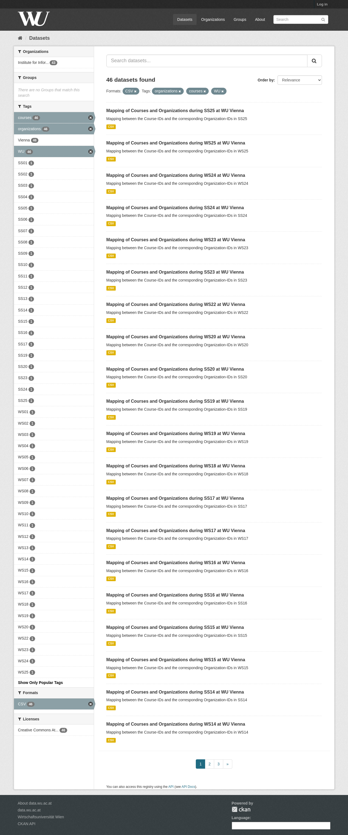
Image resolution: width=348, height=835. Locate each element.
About (260, 19)
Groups (240, 19)
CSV (111, 126)
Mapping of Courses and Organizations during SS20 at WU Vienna (175, 369)
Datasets (184, 19)
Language (241, 818)
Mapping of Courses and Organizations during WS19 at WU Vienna (175, 433)
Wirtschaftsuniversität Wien (41, 817)
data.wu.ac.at (29, 810)
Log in (322, 4)
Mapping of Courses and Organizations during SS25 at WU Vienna (175, 110)
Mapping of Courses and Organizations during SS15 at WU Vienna (175, 627)
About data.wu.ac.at (35, 803)
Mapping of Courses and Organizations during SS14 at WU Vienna (175, 692)
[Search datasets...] (206, 61)
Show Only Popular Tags (40, 682)
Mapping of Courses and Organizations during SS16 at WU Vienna (175, 595)
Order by (266, 80)
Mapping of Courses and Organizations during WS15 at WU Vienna (175, 659)
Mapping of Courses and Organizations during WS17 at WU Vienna (175, 530)
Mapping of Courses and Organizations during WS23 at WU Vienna (175, 239)
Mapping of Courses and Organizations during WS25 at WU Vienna (175, 143)
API (171, 787)
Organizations (213, 19)
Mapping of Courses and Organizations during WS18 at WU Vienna (175, 466)
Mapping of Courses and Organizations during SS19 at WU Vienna (175, 401)
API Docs (188, 787)
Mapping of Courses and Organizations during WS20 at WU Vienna (175, 336)
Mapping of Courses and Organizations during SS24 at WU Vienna (175, 207)
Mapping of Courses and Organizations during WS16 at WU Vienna (175, 562)
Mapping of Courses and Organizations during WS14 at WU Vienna (175, 724)
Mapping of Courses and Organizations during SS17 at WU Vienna (175, 498)
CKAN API (27, 824)
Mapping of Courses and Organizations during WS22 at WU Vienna (175, 304)
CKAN (241, 809)
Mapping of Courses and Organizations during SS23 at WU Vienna (175, 272)
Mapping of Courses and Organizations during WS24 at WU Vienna (175, 175)
